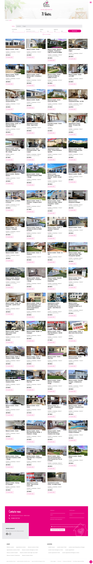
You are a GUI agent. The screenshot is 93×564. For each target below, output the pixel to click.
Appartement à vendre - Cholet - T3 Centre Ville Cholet (75, 125)
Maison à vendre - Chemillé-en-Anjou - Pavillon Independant (55, 279)
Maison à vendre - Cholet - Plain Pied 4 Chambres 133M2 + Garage (13, 458)
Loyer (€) (41, 29)
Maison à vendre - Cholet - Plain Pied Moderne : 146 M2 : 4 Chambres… (55, 333)
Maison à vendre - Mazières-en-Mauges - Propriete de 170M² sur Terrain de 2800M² (55, 51)
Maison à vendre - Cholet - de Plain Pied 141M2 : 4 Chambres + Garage (13, 125)
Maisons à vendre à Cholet (33, 547)
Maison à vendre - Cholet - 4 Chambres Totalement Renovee (55, 229)
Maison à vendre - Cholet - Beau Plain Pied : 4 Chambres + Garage (34, 458)
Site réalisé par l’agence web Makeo (78, 561)
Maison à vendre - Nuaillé (33, 99)
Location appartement (69, 549)
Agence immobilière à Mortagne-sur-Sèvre (38, 561)
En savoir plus (9, 57)
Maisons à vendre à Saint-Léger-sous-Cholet (28, 552)
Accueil (7, 20)
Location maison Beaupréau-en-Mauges (77, 547)
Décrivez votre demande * (67, 522)
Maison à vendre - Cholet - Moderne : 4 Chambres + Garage (54, 382)
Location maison (51, 547)
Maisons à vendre (10, 547)
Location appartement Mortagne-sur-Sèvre (70, 552)
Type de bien (28, 29)
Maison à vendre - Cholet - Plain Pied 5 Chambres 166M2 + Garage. (34, 175)
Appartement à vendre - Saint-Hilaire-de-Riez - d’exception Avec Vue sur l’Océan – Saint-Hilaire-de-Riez (54, 306)
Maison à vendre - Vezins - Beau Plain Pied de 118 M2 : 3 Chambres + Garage (34, 432)
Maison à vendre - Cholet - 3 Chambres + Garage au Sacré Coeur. (34, 202)
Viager (24, 26)
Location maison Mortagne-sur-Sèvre (55, 549)
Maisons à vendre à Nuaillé (12, 552)
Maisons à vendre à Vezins (27, 555)
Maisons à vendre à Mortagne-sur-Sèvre (30, 549)
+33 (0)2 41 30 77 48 (15, 518)
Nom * (57, 516)
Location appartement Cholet (54, 552)
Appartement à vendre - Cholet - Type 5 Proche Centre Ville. (33, 484)
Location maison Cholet (61, 547)
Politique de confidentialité (67, 561)
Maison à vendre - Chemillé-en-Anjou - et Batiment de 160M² (76, 382)
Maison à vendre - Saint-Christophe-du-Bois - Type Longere (33, 150)
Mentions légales (53, 561)
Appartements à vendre (21, 547)
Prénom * (57, 511)
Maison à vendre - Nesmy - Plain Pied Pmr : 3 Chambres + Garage (34, 279)
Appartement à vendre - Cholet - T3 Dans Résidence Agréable (55, 150)
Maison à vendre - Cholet (12, 49)
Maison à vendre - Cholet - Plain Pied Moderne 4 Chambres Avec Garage (54, 432)
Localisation (14, 29)
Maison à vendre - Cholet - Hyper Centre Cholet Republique (12, 333)
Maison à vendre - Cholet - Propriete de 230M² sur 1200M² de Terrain (54, 76)
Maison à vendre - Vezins (12, 252)
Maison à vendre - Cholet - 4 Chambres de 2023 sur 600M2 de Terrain (34, 229)
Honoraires (59, 561)
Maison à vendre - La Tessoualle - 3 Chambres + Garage (54, 407)
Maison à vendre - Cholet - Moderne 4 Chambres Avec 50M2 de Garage (75, 150)
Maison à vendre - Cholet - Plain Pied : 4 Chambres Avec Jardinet (76, 407)
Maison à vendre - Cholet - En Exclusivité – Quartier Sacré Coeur (13, 305)
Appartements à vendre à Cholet (13, 549)
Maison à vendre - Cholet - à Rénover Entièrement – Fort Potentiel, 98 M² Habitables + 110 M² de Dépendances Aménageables (34, 306)
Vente (13, 26)
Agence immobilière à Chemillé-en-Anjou (23, 561)
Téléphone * (76, 511)
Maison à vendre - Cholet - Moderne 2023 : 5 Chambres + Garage (34, 76)
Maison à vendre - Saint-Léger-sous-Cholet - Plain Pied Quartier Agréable (75, 254)
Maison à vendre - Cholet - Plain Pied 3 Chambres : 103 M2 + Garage (13, 150)
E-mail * (76, 516)
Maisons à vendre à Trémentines (13, 555)
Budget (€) (56, 29)
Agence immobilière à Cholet (11, 561)
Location (19, 26)
